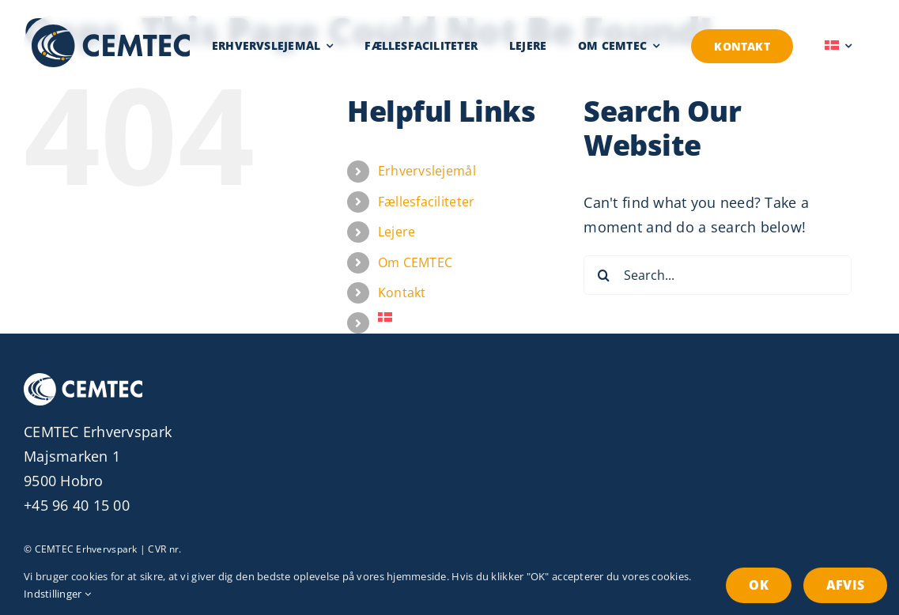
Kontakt (402, 292)
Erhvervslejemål (427, 170)
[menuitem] (838, 46)
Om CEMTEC (415, 262)
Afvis (845, 585)
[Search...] (718, 275)
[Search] (603, 275)
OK (758, 585)
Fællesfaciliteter (426, 201)
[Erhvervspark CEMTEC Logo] (111, 31)
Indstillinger (57, 594)
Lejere (397, 231)
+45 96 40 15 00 (77, 505)
